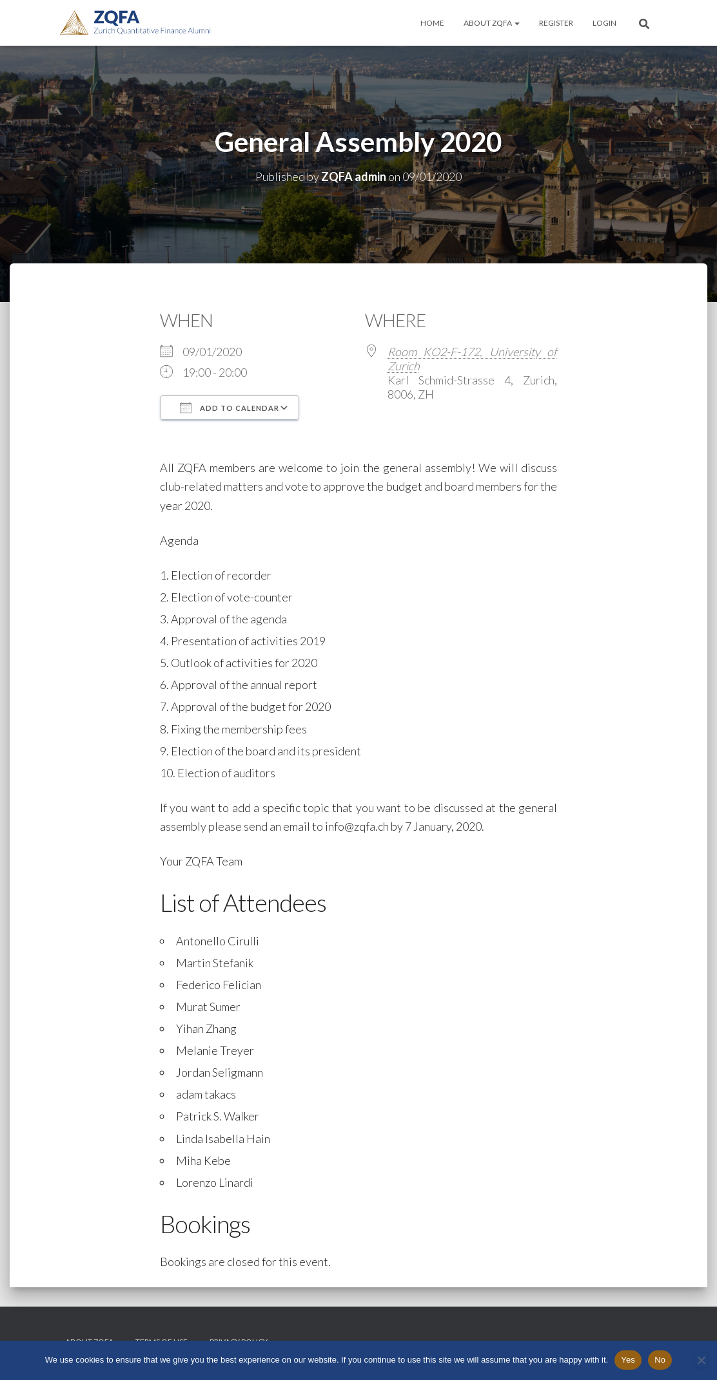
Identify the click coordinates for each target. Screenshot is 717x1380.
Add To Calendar (229, 407)
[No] (700, 1360)
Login (604, 23)
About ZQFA (492, 23)
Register (556, 23)
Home (432, 23)
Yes (628, 1360)
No (659, 1360)
